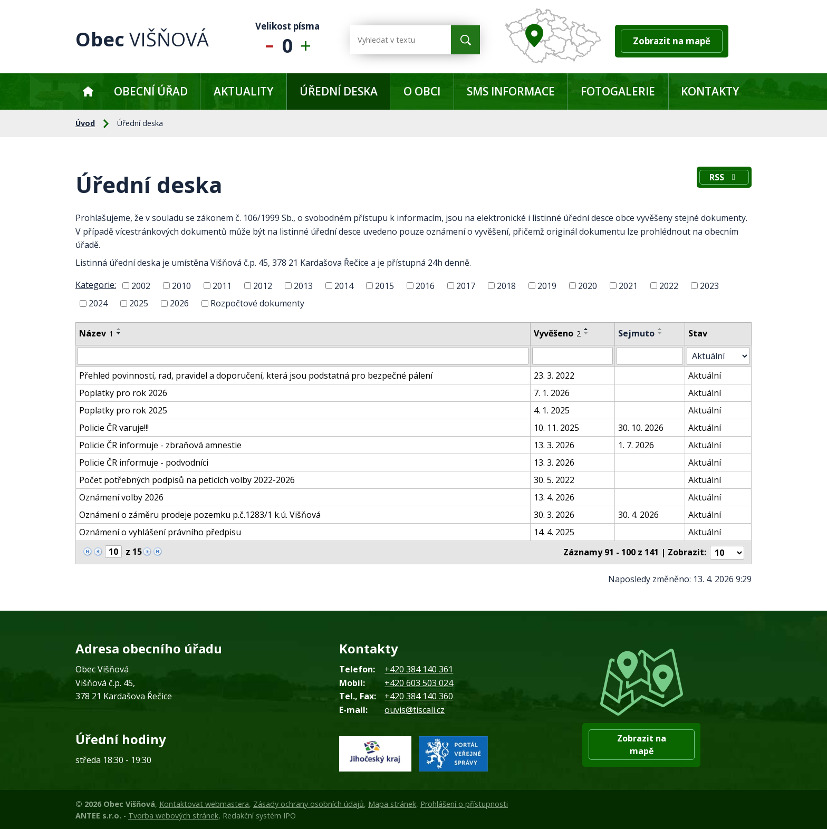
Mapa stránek (392, 803)
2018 (506, 285)
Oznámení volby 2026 (121, 497)
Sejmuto (636, 333)
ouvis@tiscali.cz (414, 709)
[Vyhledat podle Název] (303, 356)
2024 (98, 303)
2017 (465, 285)
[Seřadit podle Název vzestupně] (119, 329)
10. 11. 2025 (557, 427)
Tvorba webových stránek (173, 815)
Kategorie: (95, 285)
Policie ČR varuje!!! (114, 427)
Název (96, 333)
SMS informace (511, 91)
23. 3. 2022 (554, 375)
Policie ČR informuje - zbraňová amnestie (160, 445)
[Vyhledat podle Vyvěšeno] (573, 356)
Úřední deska (339, 91)
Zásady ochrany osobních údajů (308, 803)
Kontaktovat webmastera (204, 803)
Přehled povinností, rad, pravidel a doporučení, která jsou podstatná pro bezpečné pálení (255, 375)
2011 (222, 285)
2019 (546, 285)
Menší (267, 40)
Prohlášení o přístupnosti (464, 803)
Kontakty (710, 91)
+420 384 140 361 (418, 668)
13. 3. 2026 (554, 445)
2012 (262, 285)
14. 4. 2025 (554, 532)
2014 (343, 285)
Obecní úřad (151, 91)
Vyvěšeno (557, 333)
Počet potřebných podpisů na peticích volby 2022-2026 (187, 480)
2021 (628, 285)
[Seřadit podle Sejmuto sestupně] (660, 333)
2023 (709, 285)
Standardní (287, 40)
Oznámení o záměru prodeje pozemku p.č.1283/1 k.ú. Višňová (200, 514)
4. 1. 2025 (552, 410)
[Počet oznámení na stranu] (727, 552)
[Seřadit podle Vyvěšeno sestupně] (587, 333)
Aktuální (705, 375)
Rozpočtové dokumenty (257, 303)
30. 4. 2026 (638, 514)
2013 (303, 285)
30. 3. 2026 (554, 514)
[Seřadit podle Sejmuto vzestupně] (660, 329)
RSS (724, 177)
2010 (181, 285)
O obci (421, 91)
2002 (140, 285)
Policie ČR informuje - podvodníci (143, 462)
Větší (308, 40)
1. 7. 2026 (636, 445)
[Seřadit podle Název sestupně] (119, 333)
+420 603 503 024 (418, 682)
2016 (425, 285)
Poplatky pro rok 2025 (123, 410)
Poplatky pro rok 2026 (123, 393)
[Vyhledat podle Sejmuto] (650, 356)
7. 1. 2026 (552, 393)
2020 (587, 285)
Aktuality (243, 91)
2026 (179, 303)
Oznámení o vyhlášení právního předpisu (160, 532)
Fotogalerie (618, 91)
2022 (668, 285)
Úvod (87, 91)
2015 (384, 285)
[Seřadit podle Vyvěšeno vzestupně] (587, 329)
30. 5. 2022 (554, 480)
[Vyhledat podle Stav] (718, 356)
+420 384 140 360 (418, 695)
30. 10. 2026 (640, 427)
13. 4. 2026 (554, 497)
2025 (138, 303)
